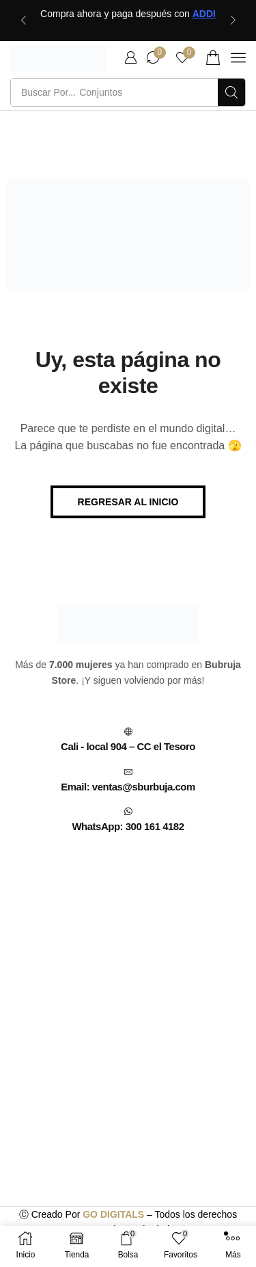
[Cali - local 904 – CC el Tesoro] (128, 732)
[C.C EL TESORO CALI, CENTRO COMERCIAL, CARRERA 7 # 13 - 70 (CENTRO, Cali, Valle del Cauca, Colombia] (128, 964)
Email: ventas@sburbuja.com (128, 786)
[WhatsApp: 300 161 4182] (128, 812)
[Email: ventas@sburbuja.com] (128, 772)
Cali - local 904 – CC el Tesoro (128, 746)
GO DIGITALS (113, 1214)
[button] (130, 57)
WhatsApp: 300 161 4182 (128, 826)
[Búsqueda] (231, 92)
